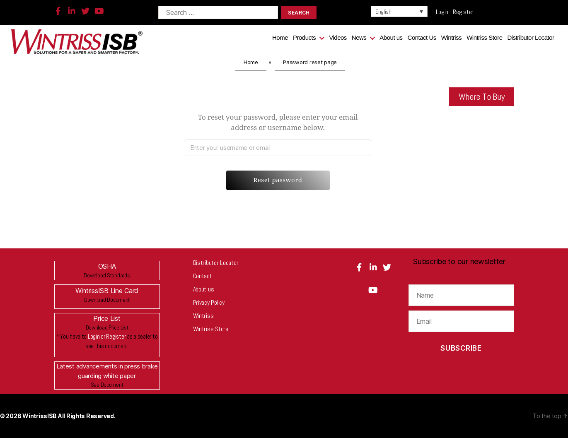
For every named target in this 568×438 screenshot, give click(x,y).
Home (280, 37)
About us (390, 37)
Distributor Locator (531, 37)
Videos (338, 37)
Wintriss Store (484, 37)
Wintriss (451, 37)
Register (463, 11)
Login (444, 11)
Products (304, 37)
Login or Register (107, 336)
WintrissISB (40, 415)
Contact (202, 276)
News (359, 37)
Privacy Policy (209, 302)
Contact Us (422, 37)
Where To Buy (482, 96)
